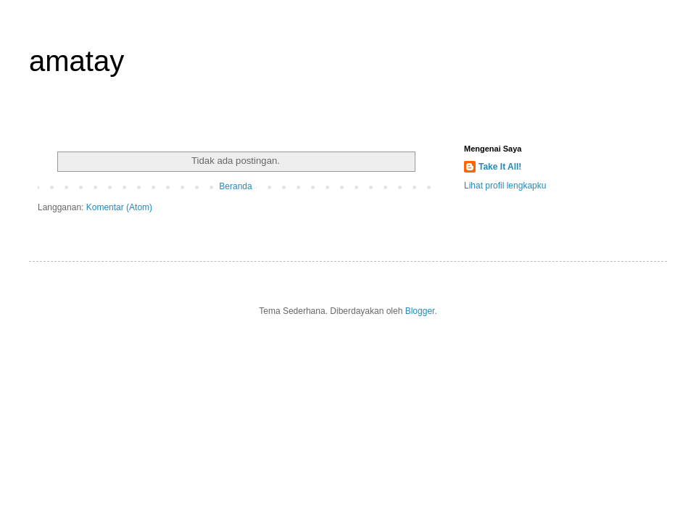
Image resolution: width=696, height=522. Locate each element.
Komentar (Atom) (119, 207)
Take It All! (499, 167)
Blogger (420, 311)
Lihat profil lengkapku (505, 186)
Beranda (235, 186)
